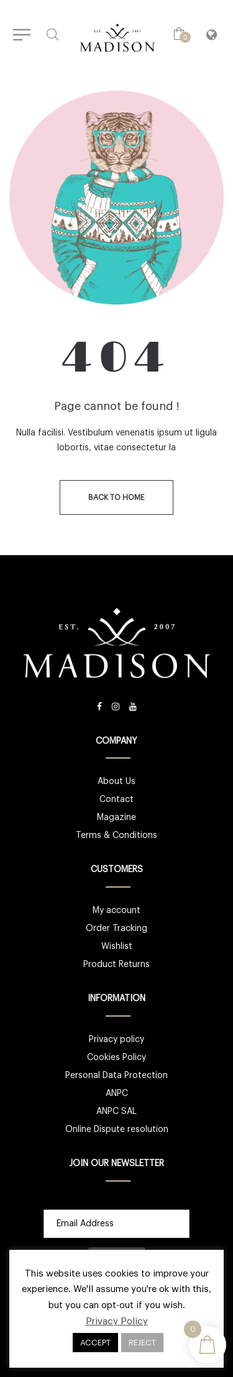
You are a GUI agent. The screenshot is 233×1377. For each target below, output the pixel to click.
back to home (116, 497)
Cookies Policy (116, 1057)
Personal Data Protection (116, 1075)
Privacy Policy (117, 1321)
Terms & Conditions (116, 835)
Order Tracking (116, 928)
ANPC (117, 1093)
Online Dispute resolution (116, 1129)
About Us (116, 781)
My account (116, 910)
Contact (116, 799)
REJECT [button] (142, 1343)
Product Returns (116, 964)
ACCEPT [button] (95, 1343)
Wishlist (116, 946)
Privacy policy (116, 1039)
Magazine (116, 817)
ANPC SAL (116, 1111)
